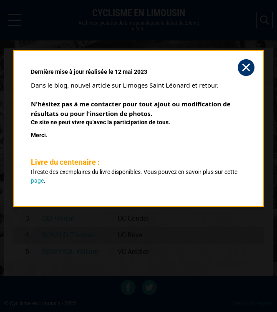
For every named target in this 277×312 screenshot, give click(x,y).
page (37, 180)
